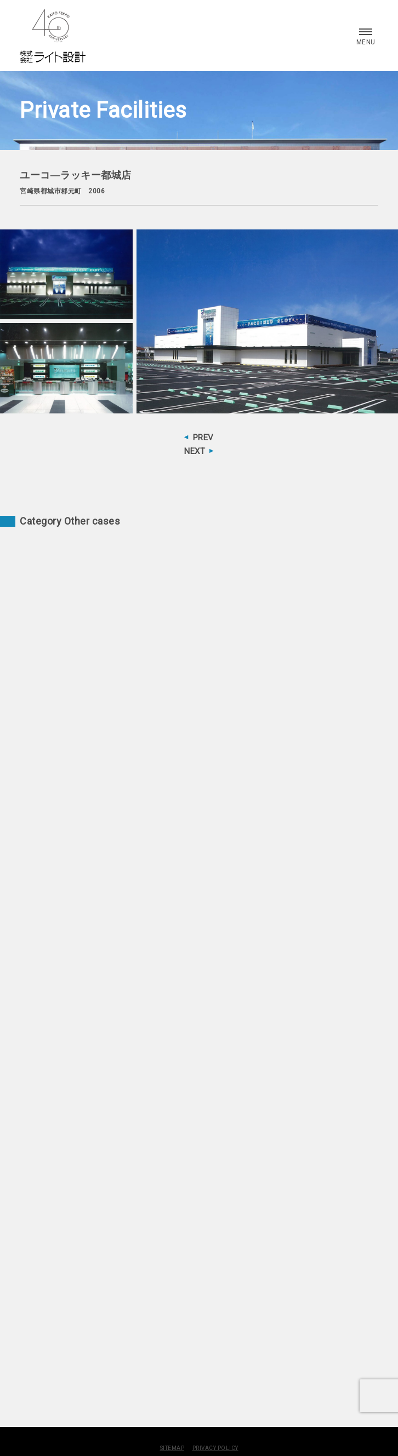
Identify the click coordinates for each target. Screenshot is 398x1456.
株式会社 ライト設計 (53, 35)
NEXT (194, 451)
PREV (203, 437)
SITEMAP (172, 1448)
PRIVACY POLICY (215, 1448)
